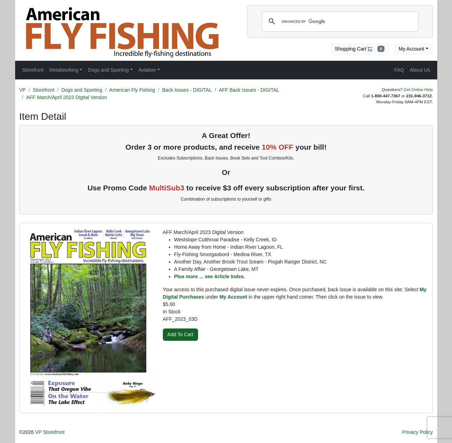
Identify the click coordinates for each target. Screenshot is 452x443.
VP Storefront (50, 432)
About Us (420, 70)
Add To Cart (180, 334)
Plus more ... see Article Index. (209, 276)
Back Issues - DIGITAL (187, 90)
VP (22, 90)
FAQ (399, 70)
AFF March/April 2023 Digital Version (66, 97)
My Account (411, 49)
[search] (339, 21)
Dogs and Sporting (81, 90)
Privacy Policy (417, 432)
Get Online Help (418, 89)
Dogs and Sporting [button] (108, 70)
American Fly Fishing (132, 90)
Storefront (43, 90)
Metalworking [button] (63, 70)
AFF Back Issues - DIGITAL (249, 90)
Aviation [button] (147, 70)
